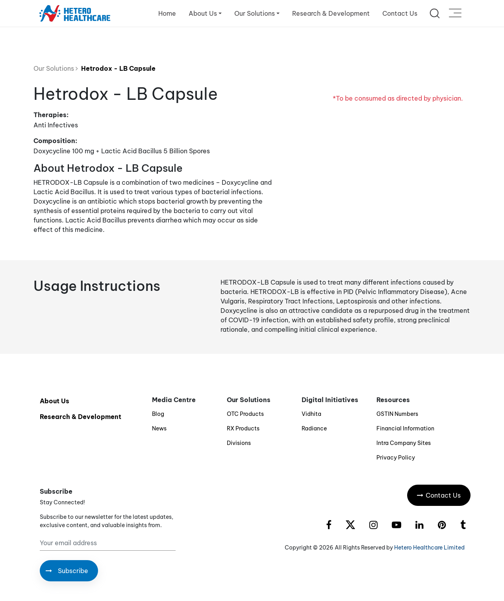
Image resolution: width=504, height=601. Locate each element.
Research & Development (331, 13)
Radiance (314, 428)
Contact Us (399, 13)
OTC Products (245, 413)
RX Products (243, 428)
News (159, 428)
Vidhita (311, 413)
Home (167, 13)
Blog (158, 413)
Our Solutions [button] (254, 13)
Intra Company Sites (403, 443)
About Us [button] (203, 13)
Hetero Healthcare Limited (429, 547)
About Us (54, 401)
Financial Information (405, 428)
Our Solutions (55, 68)
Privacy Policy (395, 457)
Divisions (239, 443)
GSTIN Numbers (397, 413)
